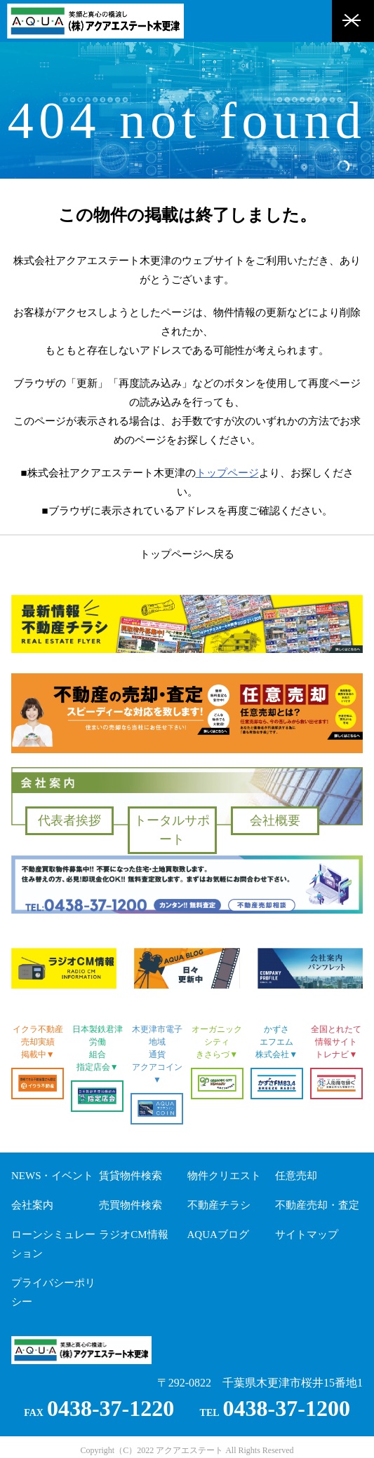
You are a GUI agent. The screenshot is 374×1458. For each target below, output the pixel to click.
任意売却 (296, 1175)
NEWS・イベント (52, 1175)
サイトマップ (306, 1234)
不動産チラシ (219, 1205)
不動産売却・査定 (317, 1205)
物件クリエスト (224, 1175)
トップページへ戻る (187, 554)
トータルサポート (172, 829)
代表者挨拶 (69, 820)
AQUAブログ (218, 1234)
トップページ (227, 473)
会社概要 (275, 820)
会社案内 (32, 1205)
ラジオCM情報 (133, 1234)
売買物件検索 (130, 1205)
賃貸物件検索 (130, 1175)
